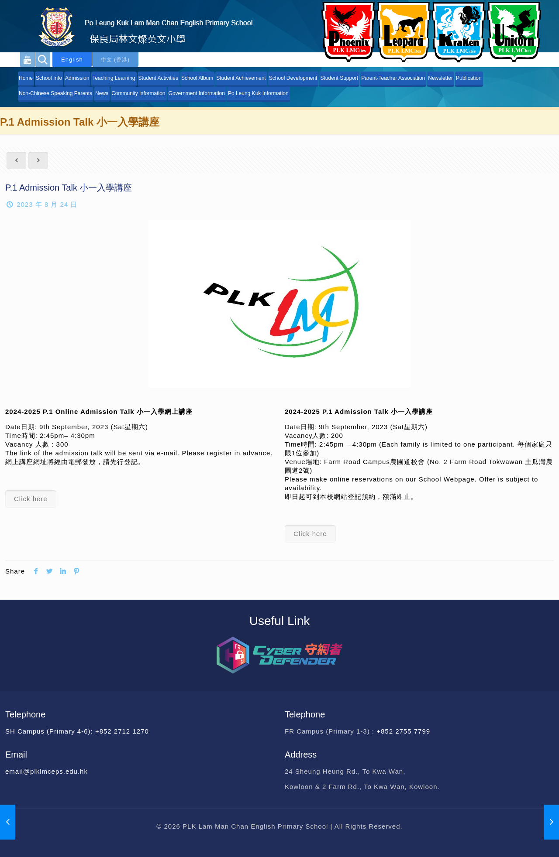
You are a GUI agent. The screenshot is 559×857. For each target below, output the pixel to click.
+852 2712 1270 (122, 731)
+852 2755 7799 (404, 731)
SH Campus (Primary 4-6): (50, 731)
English (72, 59)
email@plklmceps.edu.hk (46, 771)
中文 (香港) (115, 60)
